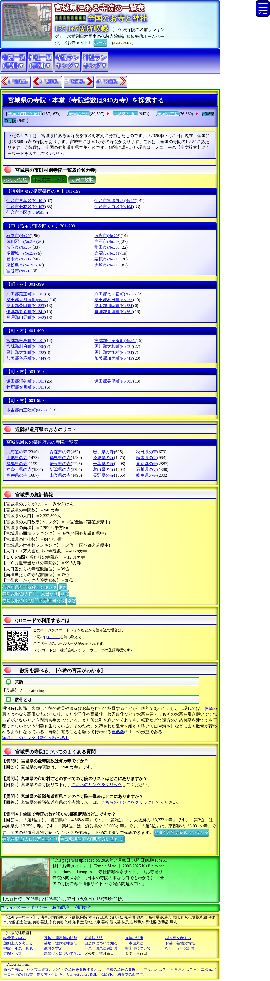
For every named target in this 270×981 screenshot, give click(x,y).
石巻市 (19, 235)
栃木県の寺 (146, 457)
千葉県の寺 (103, 463)
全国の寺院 (168, 114)
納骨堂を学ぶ (14, 938)
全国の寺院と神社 (25, 114)
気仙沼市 (21, 241)
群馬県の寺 (16, 463)
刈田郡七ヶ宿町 (115, 294)
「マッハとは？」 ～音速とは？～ (168, 970)
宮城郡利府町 (25, 346)
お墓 (208, 708)
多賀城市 (21, 253)
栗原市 (107, 259)
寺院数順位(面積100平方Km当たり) (34, 600)
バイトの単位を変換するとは (77, 970)
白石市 (107, 241)
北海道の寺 (16, 452)
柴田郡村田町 (113, 300)
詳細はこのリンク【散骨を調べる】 (35, 738)
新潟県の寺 (60, 469)
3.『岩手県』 (50, 82)
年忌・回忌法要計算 (101, 948)
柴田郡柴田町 (25, 305)
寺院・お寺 (12, 953)
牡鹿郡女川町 (25, 387)
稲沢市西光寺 (38, 970)
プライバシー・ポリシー (24, 907)
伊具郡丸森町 (25, 311)
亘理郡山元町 (25, 317)
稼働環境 (60, 907)
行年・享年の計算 (180, 948)
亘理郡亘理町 (113, 311)
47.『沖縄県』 (108, 82)
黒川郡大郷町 (25, 352)
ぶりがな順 (15, 179)
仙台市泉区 (23, 212)
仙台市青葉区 (25, 200)
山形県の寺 (16, 457)
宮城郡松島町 (25, 340)
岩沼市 (107, 253)
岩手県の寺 (103, 452)
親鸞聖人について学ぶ (62, 953)
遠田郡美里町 (113, 381)
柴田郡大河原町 (27, 300)
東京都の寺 (146, 463)
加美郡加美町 (113, 358)
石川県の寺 (146, 469)
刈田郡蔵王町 (25, 294)
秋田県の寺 (146, 452)
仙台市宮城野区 (115, 200)
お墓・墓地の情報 (180, 943)
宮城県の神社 (125, 114)
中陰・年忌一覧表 (18, 948)
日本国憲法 (134, 943)
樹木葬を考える (178, 938)
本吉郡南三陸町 (27, 410)
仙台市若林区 (25, 206)
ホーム (100, 42)
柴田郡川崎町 (113, 305)
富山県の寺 (103, 469)
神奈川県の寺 (19, 469)
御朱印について (138, 948)
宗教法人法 (93, 938)
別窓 (63, 587)
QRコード (52, 637)
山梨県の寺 (60, 475)
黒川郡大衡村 (113, 352)
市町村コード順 (49, 179)
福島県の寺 (60, 457)
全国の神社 (79, 114)
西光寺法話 (12, 970)
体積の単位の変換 (121, 970)
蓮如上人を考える (18, 943)
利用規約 (83, 907)
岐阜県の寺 (146, 475)
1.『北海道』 (18, 82)
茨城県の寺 (103, 457)
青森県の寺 (60, 452)
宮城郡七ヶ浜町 (115, 340)
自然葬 (118, 732)
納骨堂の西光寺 (130, 975)
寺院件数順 (82, 179)
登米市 (19, 259)
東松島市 (21, 265)
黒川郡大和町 (113, 346)
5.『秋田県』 (75, 82)
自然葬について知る (101, 943)
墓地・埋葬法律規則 (60, 943)
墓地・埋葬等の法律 (60, 938)
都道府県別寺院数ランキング (29, 587)
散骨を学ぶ (53, 948)
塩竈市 (107, 235)
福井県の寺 (16, 475)
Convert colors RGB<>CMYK (90, 975)
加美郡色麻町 (25, 358)
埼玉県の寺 (60, 463)
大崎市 (107, 265)
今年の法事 (134, 938)
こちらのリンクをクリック (96, 784)
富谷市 (19, 271)
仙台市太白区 (113, 206)
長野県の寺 (103, 475)
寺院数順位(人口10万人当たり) (30, 593)
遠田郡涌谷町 (25, 381)
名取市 (19, 247)
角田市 (107, 247)
